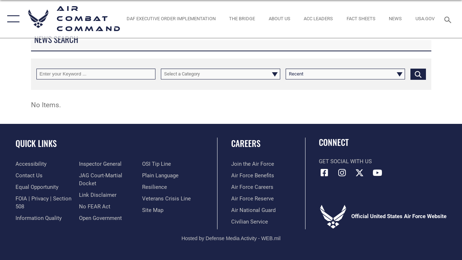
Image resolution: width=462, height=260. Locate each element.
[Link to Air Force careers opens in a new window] (252, 187)
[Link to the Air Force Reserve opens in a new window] (252, 198)
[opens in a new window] (425, 18)
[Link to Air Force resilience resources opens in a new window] (154, 187)
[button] (11, 19)
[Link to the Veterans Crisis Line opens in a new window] (166, 198)
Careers (245, 144)
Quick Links (36, 144)
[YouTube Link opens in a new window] (377, 172)
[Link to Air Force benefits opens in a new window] (252, 175)
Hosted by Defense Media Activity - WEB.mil (231, 238)
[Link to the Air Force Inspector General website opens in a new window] (100, 164)
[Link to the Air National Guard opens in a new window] (253, 210)
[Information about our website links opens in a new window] (97, 195)
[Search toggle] (449, 19)
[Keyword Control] (96, 74)
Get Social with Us (345, 161)
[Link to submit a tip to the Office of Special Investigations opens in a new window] (156, 164)
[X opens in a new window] (359, 172)
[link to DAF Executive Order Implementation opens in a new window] (170, 18)
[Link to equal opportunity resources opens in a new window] (37, 187)
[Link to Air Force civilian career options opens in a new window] (249, 221)
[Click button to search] (418, 74)
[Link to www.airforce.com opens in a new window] (252, 164)
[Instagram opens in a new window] (341, 172)
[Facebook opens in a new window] (324, 172)
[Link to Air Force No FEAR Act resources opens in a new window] (94, 206)
